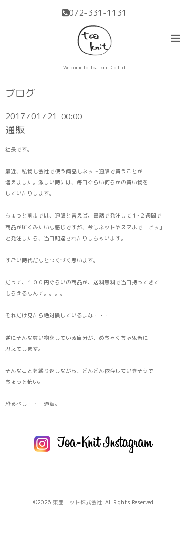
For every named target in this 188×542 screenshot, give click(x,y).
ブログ (20, 93)
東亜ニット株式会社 (77, 502)
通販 (15, 129)
